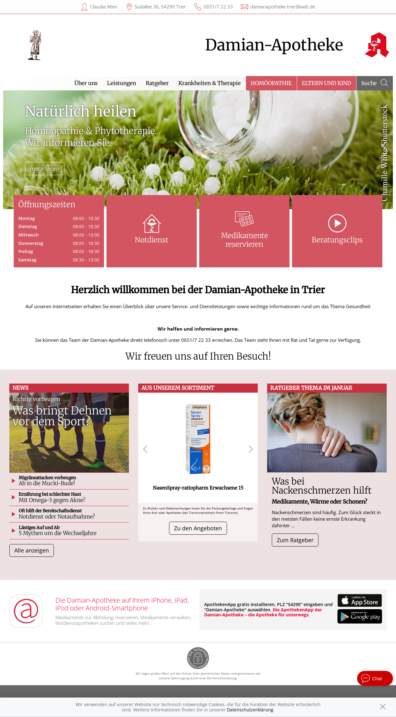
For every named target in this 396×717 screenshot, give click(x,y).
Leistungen (121, 83)
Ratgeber (157, 83)
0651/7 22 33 (218, 6)
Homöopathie (271, 83)
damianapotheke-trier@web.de (282, 6)
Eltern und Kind (326, 83)
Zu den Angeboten (198, 528)
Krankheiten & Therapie (209, 83)
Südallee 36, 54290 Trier (160, 6)
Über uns (85, 83)
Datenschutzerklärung (250, 710)
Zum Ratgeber (295, 540)
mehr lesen (44, 168)
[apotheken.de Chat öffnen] (375, 678)
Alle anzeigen (31, 550)
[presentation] (12, 151)
